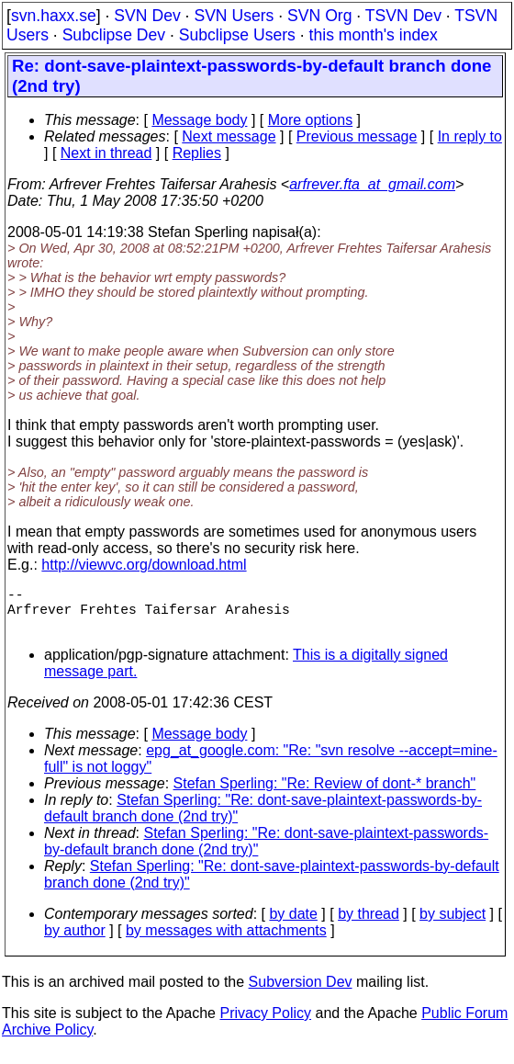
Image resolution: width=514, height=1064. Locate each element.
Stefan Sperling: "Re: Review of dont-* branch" (324, 794)
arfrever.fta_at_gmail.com (372, 184)
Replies (197, 153)
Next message (228, 136)
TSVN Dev (403, 15)
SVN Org (319, 15)
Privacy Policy (265, 1024)
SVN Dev (147, 15)
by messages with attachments (226, 941)
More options (310, 120)
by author (75, 941)
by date (293, 925)
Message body (199, 120)
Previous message (357, 136)
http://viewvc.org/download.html (143, 564)
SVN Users (234, 15)
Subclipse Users (237, 35)
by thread (368, 925)
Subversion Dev (300, 993)
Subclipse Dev (113, 35)
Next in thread (106, 153)
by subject (452, 925)
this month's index (373, 35)
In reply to (470, 136)
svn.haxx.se (53, 15)
